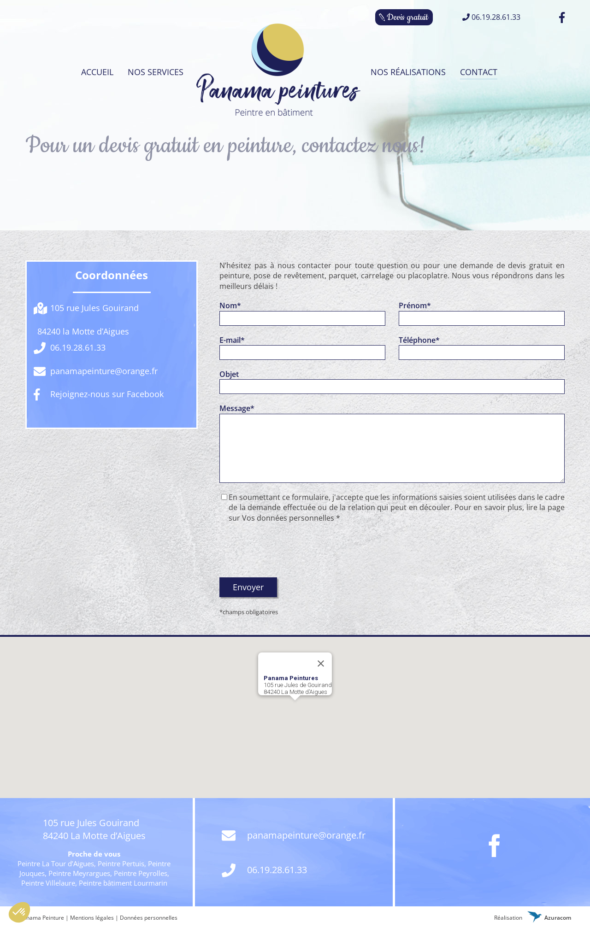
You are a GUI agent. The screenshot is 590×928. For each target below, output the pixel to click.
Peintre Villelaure (48, 882)
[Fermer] (321, 663)
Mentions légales (92, 918)
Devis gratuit (407, 17)
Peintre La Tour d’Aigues (56, 863)
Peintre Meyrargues (79, 873)
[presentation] (289, 550)
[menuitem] (95, 72)
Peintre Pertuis (121, 863)
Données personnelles (148, 918)
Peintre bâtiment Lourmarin (123, 882)
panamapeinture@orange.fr (294, 836)
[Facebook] (494, 845)
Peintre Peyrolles (140, 873)
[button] (295, 708)
